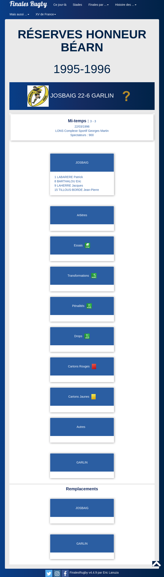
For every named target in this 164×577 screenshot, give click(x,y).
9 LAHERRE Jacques (68, 185)
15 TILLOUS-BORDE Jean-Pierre (76, 189)
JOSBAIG (52, 95)
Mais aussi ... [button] (19, 14)
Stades (77, 4)
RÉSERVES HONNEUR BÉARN (82, 40)
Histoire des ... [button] (125, 4)
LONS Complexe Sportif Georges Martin (82, 130)
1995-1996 (82, 69)
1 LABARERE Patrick (68, 177)
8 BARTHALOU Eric (67, 181)
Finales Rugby (28, 5)
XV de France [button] (46, 14)
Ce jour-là (59, 4)
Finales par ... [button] (98, 4)
